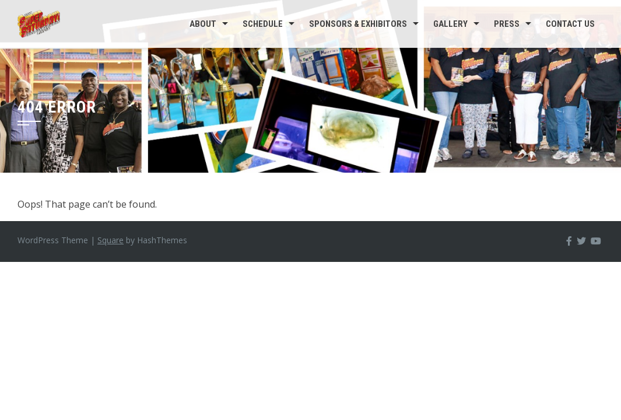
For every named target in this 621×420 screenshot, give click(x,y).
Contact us (570, 24)
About (203, 24)
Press (507, 24)
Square (110, 240)
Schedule (263, 24)
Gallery (450, 24)
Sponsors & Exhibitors (358, 24)
